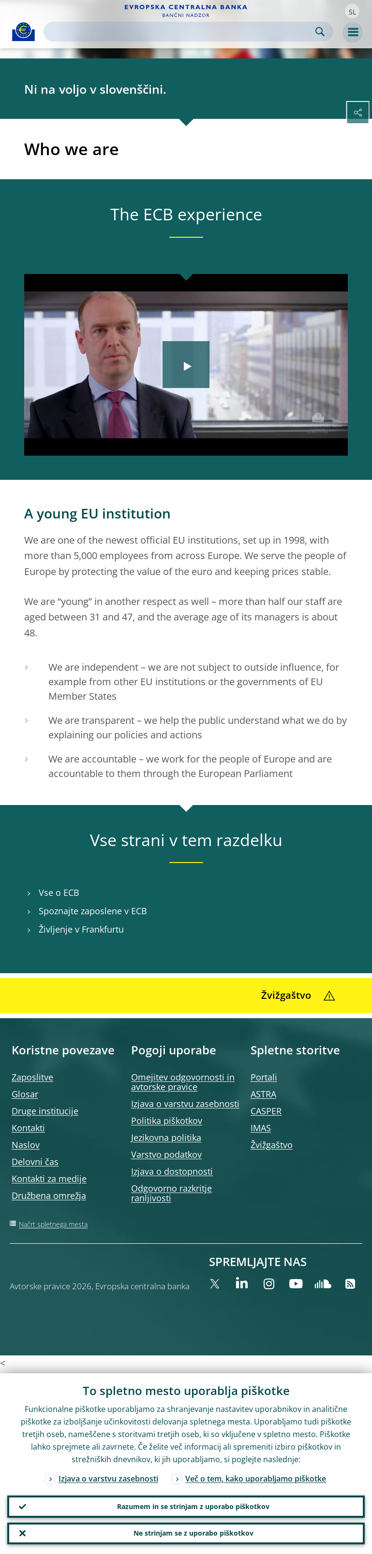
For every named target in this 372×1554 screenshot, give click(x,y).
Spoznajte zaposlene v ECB (93, 911)
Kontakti (28, 1128)
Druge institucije (45, 1111)
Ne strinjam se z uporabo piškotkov (193, 1532)
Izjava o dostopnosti (172, 1171)
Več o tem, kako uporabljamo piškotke (255, 1476)
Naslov (26, 1145)
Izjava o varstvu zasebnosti (185, 1103)
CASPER (266, 1111)
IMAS (261, 1128)
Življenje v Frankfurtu (81, 929)
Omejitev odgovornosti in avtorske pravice (183, 1082)
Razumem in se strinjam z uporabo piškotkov (193, 1504)
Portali (264, 1077)
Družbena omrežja (49, 1195)
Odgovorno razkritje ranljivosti (171, 1193)
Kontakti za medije (49, 1178)
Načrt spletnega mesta (53, 1224)
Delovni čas (35, 1161)
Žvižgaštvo (272, 1145)
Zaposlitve (32, 1077)
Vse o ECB (59, 892)
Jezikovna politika (166, 1137)
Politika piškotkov (166, 1120)
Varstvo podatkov (166, 1154)
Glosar (25, 1094)
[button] (352, 11)
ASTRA (263, 1094)
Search (320, 31)
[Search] (180, 31)
